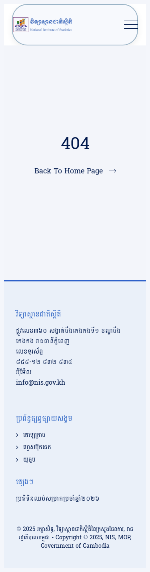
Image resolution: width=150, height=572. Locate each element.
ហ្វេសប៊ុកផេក (37, 447)
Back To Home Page (68, 171)
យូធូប (29, 460)
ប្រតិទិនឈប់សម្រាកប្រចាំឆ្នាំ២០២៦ (58, 498)
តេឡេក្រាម (34, 435)
